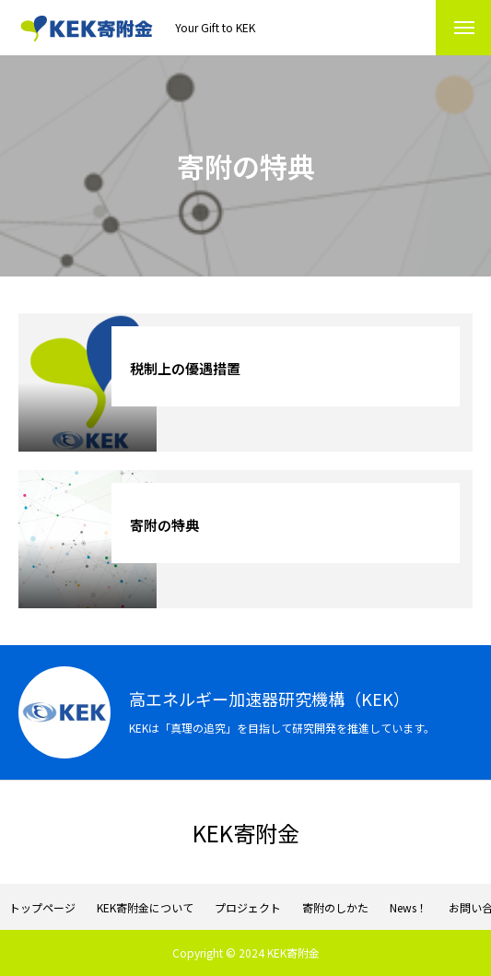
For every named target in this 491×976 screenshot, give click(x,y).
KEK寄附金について (145, 907)
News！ (408, 907)
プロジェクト (248, 907)
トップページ (42, 907)
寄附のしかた (335, 907)
